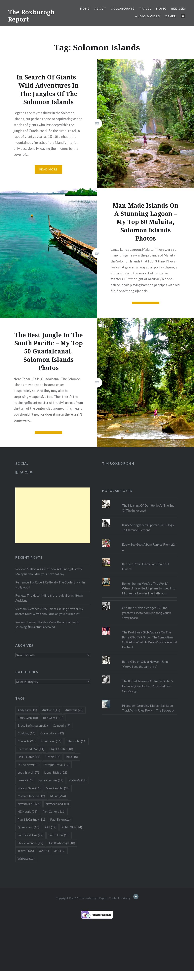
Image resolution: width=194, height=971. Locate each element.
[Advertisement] (52, 515)
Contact (114, 898)
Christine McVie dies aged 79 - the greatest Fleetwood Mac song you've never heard (147, 613)
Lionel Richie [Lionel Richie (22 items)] (55, 772)
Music (161, 8)
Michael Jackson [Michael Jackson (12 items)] (31, 796)
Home (85, 8)
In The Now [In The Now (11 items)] (28, 764)
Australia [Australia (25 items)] (74, 710)
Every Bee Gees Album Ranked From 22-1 (149, 547)
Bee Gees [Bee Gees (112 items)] (53, 717)
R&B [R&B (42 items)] (50, 827)
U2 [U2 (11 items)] (44, 851)
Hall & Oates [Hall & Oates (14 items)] (29, 757)
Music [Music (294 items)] (58, 796)
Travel (145, 8)
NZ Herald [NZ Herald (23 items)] (27, 811)
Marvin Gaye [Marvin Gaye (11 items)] (29, 788)
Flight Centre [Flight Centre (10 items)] (61, 749)
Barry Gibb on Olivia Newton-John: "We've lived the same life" (145, 664)
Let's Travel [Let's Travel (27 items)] (28, 772)
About (100, 8)
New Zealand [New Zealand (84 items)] (57, 804)
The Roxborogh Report (31, 15)
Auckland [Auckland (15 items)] (51, 710)
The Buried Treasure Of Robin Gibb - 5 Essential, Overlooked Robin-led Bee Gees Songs (147, 686)
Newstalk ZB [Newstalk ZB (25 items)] (29, 804)
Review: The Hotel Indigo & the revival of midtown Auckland (49, 598)
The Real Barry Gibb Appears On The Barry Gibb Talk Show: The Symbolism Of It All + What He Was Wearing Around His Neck (149, 639)
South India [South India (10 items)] (59, 835)
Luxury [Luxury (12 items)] (25, 780)
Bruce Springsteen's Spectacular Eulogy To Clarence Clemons (148, 527)
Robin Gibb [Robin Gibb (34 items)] (71, 827)
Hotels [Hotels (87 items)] (52, 757)
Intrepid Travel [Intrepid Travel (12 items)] (56, 764)
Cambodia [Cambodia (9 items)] (61, 725)
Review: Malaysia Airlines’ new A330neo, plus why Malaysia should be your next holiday (48, 571)
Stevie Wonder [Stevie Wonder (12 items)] (30, 843)
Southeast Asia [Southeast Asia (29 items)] (30, 835)
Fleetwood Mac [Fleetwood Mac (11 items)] (31, 749)
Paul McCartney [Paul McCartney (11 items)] (31, 819)
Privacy (125, 898)
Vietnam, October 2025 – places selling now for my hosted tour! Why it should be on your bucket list (49, 611)
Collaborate (122, 8)
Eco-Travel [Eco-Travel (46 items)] (51, 741)
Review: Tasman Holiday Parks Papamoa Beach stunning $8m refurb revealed (47, 624)
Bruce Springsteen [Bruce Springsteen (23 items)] (33, 725)
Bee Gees (178, 8)
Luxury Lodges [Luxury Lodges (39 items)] (50, 780)
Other (170, 16)
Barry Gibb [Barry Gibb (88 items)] (28, 717)
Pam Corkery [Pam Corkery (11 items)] (53, 811)
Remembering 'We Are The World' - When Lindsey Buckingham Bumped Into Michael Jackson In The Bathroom (148, 588)
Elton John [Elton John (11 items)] (76, 741)
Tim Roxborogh (118, 463)
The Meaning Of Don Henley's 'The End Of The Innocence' (148, 508)
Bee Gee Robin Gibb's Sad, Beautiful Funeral (145, 566)
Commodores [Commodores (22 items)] (52, 733)
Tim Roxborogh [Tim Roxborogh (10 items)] (61, 843)
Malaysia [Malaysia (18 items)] (77, 780)
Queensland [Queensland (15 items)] (28, 827)
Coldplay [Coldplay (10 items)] (26, 733)
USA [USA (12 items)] (59, 851)
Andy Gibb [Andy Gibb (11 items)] (27, 710)
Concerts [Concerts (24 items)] (27, 741)
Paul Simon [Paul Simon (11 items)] (60, 819)
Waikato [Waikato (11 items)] (26, 858)
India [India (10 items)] (71, 757)
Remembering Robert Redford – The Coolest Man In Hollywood (50, 584)
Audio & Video (147, 16)
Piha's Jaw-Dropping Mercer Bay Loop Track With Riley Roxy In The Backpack (148, 708)
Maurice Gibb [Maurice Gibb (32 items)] (57, 788)
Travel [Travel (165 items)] (26, 851)
